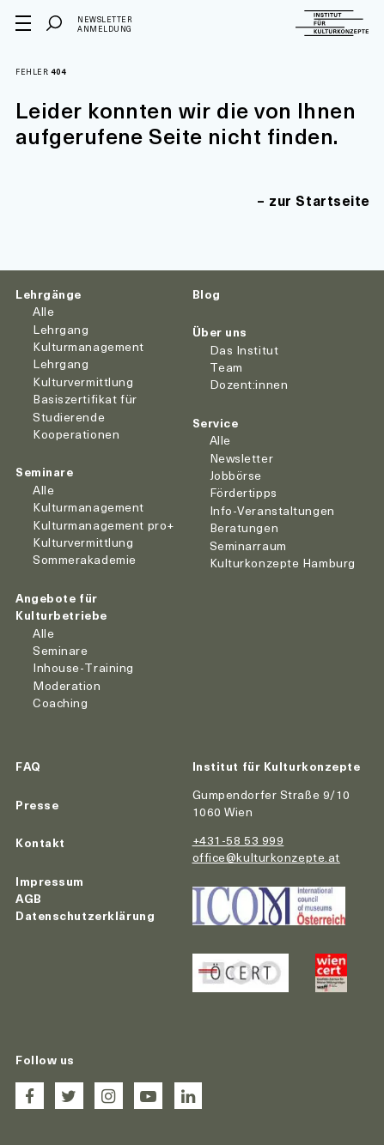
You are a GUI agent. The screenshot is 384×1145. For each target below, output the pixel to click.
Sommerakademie (85, 559)
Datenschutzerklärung (85, 915)
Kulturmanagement (88, 507)
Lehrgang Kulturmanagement (88, 337)
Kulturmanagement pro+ (103, 525)
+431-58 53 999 (238, 840)
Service (215, 423)
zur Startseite (319, 200)
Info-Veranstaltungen (272, 510)
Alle (43, 311)
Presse (36, 805)
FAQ (28, 766)
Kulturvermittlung (83, 542)
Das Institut (244, 350)
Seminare (44, 472)
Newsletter (242, 458)
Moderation (67, 685)
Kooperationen (76, 434)
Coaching (60, 703)
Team (226, 367)
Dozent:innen (249, 384)
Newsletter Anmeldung (104, 24)
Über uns (219, 332)
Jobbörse (236, 475)
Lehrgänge (48, 294)
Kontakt (40, 842)
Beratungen (244, 527)
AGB (28, 898)
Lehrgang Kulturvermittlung (83, 372)
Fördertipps (243, 492)
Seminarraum (248, 545)
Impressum (49, 881)
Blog (206, 294)
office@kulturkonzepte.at (266, 857)
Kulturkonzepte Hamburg (283, 563)
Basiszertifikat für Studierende (85, 407)
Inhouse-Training (83, 667)
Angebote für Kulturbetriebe (61, 606)
